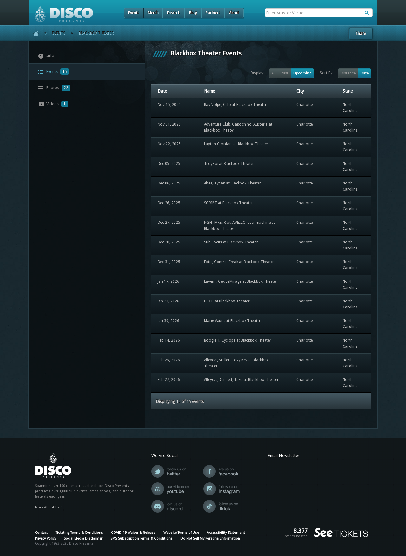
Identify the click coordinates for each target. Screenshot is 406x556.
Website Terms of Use (181, 533)
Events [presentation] (53, 71)
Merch (153, 13)
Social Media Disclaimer (83, 538)
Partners (213, 13)
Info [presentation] (46, 56)
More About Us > (49, 507)
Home (34, 33)
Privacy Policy (45, 538)
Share (361, 33)
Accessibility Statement (226, 533)
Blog (193, 13)
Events (133, 13)
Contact (41, 533)
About (234, 13)
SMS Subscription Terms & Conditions (141, 538)
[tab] (87, 56)
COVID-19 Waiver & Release (133, 533)
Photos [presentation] (54, 88)
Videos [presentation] (53, 104)
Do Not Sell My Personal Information (210, 538)
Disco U (173, 13)
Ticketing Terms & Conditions (79, 533)
